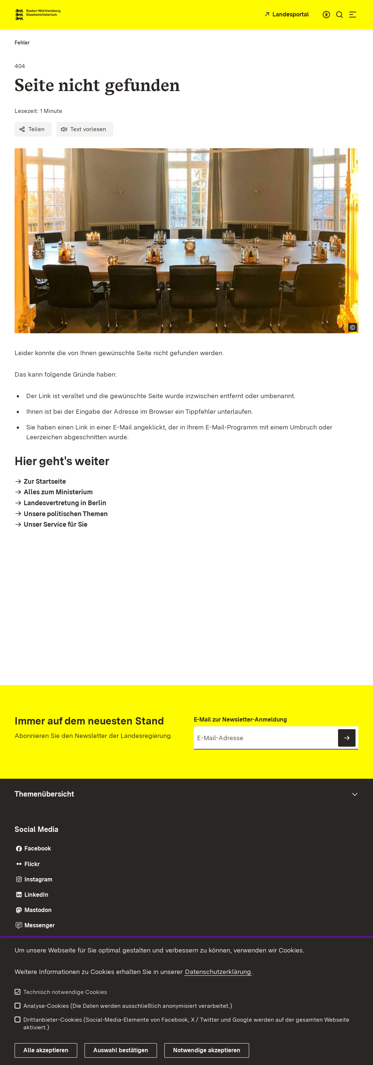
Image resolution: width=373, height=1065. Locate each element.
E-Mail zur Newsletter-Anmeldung (240, 719)
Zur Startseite (45, 481)
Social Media (36, 829)
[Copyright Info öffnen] (352, 327)
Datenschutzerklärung (218, 971)
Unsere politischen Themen (66, 514)
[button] (33, 129)
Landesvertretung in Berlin (65, 503)
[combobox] (326, 14)
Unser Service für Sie (55, 524)
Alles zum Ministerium (58, 492)
